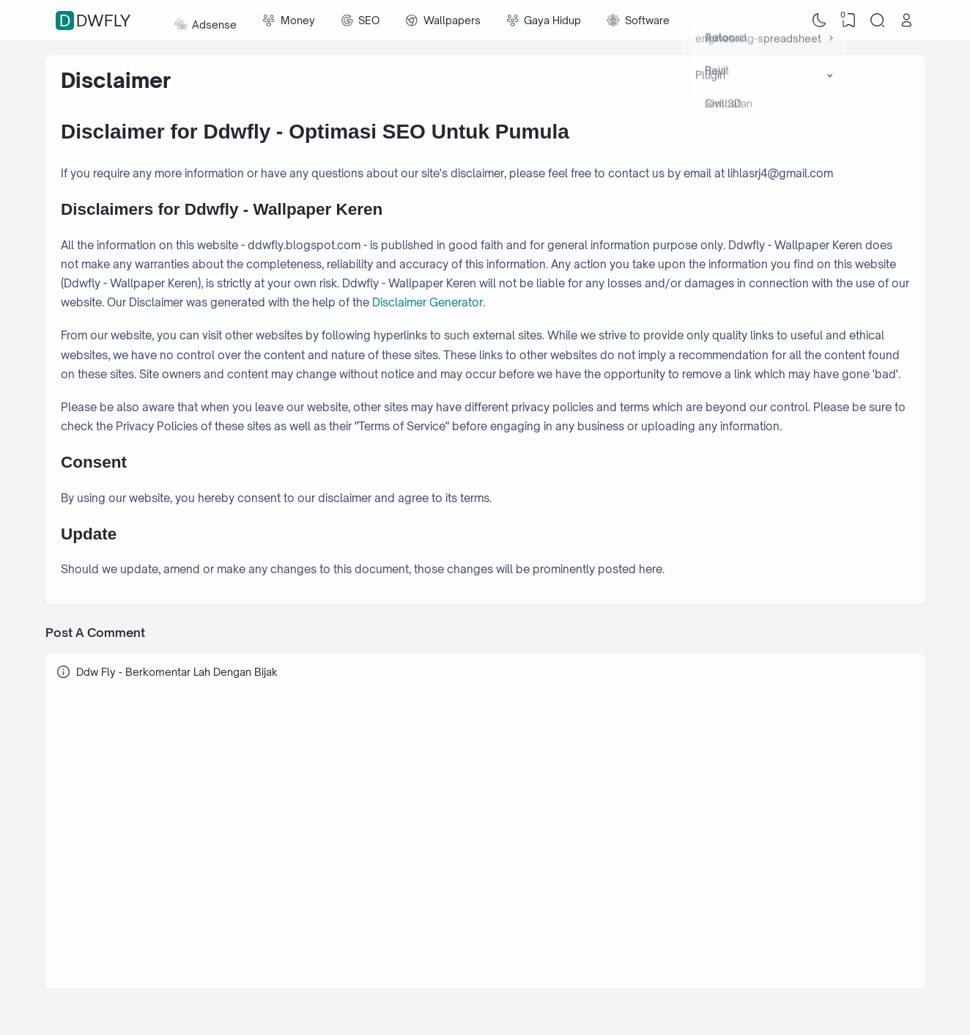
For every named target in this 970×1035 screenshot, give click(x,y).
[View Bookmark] (848, 20)
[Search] (878, 20)
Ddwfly (94, 20)
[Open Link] (906, 20)
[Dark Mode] (820, 20)
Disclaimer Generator (427, 302)
